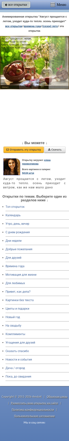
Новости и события (19, 359)
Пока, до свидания (18, 376)
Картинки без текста (20, 300)
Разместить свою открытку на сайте (34, 403)
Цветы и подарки (17, 308)
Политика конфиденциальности (33, 409)
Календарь (13, 215)
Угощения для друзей (20, 342)
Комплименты (15, 334)
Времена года (15, 266)
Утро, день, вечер (17, 223)
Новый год (13, 317)
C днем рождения (18, 232)
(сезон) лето (50, 26)
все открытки (16, 4)
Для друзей (13, 257)
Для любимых (15, 283)
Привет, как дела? (18, 291)
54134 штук (28, 173)
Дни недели (14, 240)
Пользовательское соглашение (34, 416)
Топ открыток (15, 207)
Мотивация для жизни (21, 274)
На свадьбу (13, 325)
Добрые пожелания (19, 249)
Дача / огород (15, 368)
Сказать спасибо (17, 351)
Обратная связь (57, 397)
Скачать (55, 149)
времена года (32, 26)
